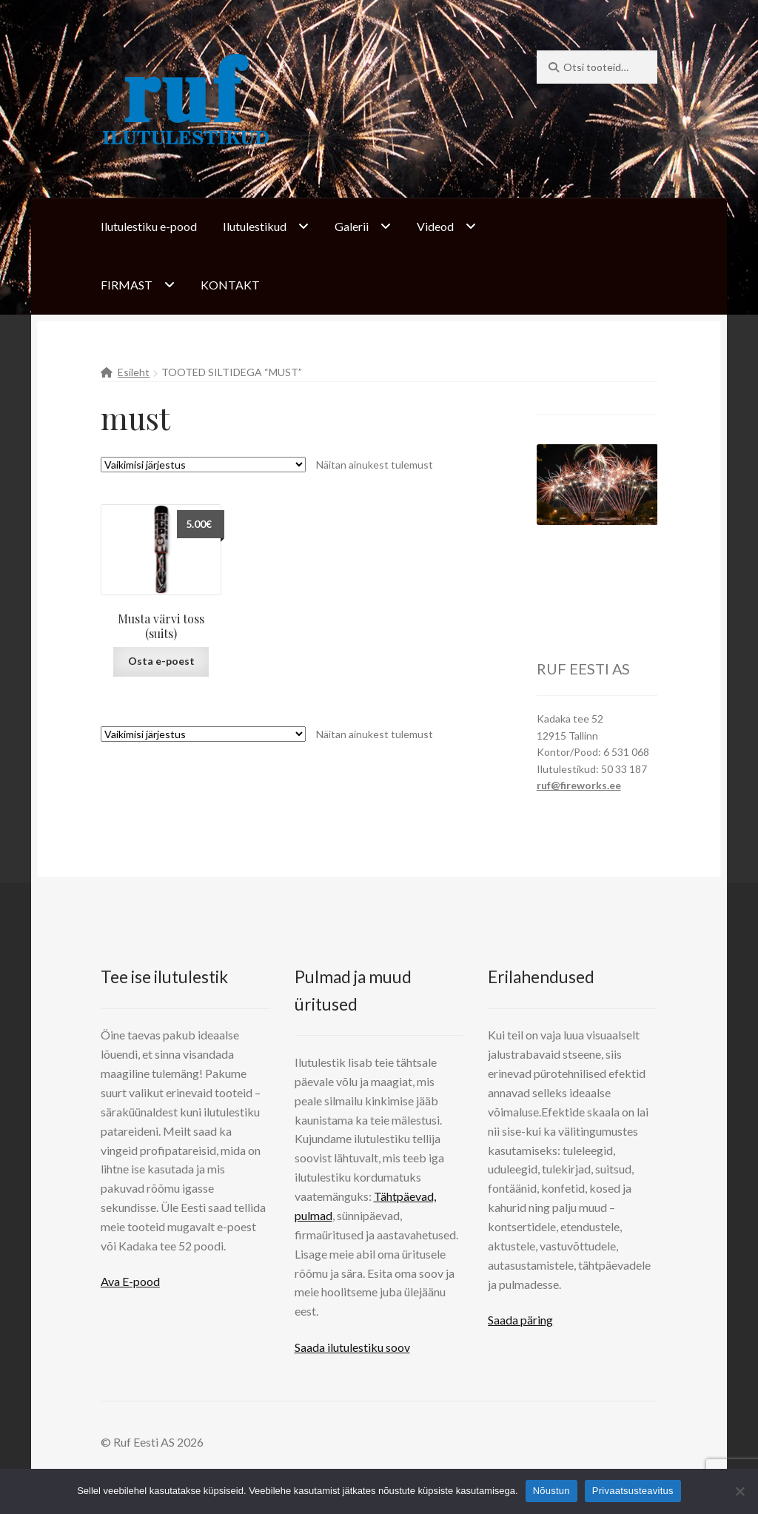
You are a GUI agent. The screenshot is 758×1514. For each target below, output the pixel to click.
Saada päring (520, 1320)
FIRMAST (126, 285)
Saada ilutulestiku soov (352, 1347)
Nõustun (551, 1490)
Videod (435, 226)
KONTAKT (230, 285)
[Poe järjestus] (203, 464)
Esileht (134, 372)
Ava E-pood (130, 1281)
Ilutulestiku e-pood (149, 226)
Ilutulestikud (254, 226)
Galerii (352, 226)
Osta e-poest (161, 660)
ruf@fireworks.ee (579, 785)
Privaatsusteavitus (633, 1490)
